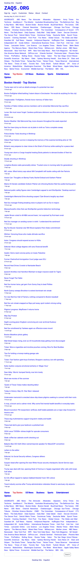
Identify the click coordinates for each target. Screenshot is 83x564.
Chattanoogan (46, 27)
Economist (25, 69)
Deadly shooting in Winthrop (15, 159)
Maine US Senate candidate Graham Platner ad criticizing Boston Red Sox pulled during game (40, 184)
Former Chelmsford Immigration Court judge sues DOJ (25, 259)
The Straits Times (18, 61)
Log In (14, 13)
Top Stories (17, 74)
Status (31, 13)
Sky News (25, 58)
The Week (47, 66)
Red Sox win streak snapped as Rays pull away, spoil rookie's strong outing (32, 303)
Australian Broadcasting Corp (46, 22)
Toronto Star (34, 64)
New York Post (20, 51)
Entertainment (62, 74)
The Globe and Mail (69, 38)
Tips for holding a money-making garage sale (21, 353)
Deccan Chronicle (70, 32)
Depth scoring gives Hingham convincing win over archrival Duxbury (30, 322)
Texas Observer (61, 61)
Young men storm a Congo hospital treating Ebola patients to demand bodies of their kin (38, 153)
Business (40, 74)
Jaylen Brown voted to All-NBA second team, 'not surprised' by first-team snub (34, 215)
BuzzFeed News (57, 25)
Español (19, 3)
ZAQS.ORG (16, 8)
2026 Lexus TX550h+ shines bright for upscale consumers (26, 431)
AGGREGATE (9, 20)
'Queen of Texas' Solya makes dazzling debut (21, 385)
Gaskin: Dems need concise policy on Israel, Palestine (24, 253)
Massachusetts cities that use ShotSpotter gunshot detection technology (32, 209)
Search (67, 554)
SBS (57, 69)
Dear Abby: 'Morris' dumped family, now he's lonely (23, 372)
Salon (49, 56)
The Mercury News (19, 48)
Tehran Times (48, 61)
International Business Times (43, 43)
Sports (50, 74)
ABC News (21, 20)
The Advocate (34, 20)
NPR (29, 51)
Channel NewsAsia (30, 27)
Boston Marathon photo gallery (16, 335)
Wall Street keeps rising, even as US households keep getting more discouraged (34, 341)
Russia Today (40, 56)
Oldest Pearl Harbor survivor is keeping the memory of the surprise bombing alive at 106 (38, 140)
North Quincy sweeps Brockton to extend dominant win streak (28, 291)
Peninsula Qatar (60, 53)
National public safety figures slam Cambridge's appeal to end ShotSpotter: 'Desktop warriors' (40, 190)
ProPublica (15, 56)
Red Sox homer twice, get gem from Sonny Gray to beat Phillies (28, 284)
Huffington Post (58, 40)
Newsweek (8, 51)
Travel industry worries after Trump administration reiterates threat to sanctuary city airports (39, 484)
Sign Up (7, 13)
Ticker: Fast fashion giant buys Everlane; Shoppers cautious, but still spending (34, 360)
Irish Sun (69, 43)
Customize (22, 13)
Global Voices (53, 38)
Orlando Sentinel (46, 53)
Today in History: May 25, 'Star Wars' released (21, 391)
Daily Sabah (51, 32)
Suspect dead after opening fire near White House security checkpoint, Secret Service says (38, 463)
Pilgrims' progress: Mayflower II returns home (21, 309)
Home (7, 74)
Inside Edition (24, 43)
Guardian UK (9, 40)
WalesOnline (17, 66)
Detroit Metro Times (27, 35)
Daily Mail (41, 32)
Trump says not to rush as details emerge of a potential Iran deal (28, 87)
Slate (33, 58)
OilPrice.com (33, 53)
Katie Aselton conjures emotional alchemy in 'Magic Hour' (26, 366)
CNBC (36, 30)
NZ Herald (73, 51)
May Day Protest (10, 316)
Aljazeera (56, 20)
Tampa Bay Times (34, 61)
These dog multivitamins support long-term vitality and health (27, 419)
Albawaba (46, 20)
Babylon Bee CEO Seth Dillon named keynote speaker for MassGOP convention (34, 444)
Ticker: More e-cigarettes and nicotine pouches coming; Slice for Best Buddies (34, 347)
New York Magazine (60, 51)
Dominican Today (44, 35)
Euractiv (7, 38)
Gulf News (20, 40)
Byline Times (14, 69)
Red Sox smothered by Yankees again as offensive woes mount (28, 328)
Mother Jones (61, 48)
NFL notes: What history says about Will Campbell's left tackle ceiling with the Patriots (37, 171)
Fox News (42, 38)
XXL (62, 69)
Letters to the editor (11, 450)
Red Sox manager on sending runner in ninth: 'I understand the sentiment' (32, 222)
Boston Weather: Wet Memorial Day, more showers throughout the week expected (35, 121)
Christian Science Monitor (22, 30)
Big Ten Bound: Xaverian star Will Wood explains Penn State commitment (32, 228)
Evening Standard (19, 38)
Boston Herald (43, 25)
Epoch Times (72, 35)
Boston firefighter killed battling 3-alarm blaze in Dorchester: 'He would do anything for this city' (40, 93)
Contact (45, 13)
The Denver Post (10, 35)
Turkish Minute (59, 64)
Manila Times (62, 45)
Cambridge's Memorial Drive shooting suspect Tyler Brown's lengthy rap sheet (34, 196)
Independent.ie (71, 40)
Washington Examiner (32, 66)
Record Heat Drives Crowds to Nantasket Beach (22, 266)
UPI (68, 64)
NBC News (73, 48)
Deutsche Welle (59, 35)
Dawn (59, 32)
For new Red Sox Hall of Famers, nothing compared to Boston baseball (31, 297)
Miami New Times (36, 48)
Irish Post (60, 43)
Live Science (32, 45)
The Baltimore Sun (67, 22)
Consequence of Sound (64, 30)
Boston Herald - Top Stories (20, 82)
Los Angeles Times (46, 45)
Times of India (20, 64)
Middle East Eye (37, 69)
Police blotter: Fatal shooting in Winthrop (19, 134)
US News (29, 74)
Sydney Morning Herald (46, 58)
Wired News (57, 66)
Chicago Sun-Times (62, 27)
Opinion (7, 77)
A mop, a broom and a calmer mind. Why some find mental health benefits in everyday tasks (39, 404)
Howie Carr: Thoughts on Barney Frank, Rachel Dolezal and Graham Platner (32, 178)
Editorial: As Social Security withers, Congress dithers (24, 456)
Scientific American (11, 58)
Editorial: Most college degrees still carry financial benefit (26, 247)
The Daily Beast (16, 32)
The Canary (69, 25)
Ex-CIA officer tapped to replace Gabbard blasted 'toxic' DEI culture (29, 478)
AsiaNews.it (17, 22)
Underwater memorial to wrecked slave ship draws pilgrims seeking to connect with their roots (40, 397)
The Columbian (47, 30)
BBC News (20, 25)
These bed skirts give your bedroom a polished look (24, 425)
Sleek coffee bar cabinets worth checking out (21, 438)
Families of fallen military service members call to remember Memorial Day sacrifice (36, 106)
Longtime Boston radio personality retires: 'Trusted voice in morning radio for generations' (38, 165)
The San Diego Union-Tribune (65, 56)
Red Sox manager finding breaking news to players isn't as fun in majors (31, 203)
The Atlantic (28, 22)
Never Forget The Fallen (13, 278)
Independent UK (10, 43)
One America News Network (15, 53)
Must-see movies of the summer (16, 379)
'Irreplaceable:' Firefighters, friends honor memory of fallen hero (28, 100)
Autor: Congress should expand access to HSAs (22, 240)
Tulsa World (46, 64)
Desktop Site (9, 3)
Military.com (49, 48)
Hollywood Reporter (42, 40)
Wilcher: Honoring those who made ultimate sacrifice (24, 234)
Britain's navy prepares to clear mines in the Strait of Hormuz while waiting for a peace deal (39, 146)
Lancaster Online (18, 45)
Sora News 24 (63, 58)
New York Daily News (41, 51)
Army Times (68, 20)
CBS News (15, 27)
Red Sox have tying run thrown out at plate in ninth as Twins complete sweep (33, 127)
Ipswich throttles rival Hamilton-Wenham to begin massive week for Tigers (32, 272)
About (37, 13)
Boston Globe (31, 25)
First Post (32, 38)
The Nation (49, 69)
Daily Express (30, 32)
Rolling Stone (27, 56)
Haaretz (29, 40)
